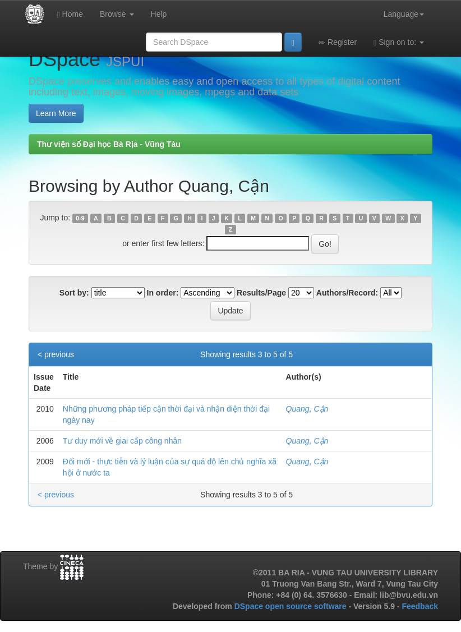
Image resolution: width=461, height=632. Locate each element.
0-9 (80, 218)
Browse (117, 14)
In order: (163, 292)
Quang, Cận (307, 408)
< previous (56, 354)
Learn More (56, 113)
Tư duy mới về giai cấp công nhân (122, 440)
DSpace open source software (291, 606)
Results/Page (261, 292)
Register (338, 42)
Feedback (420, 606)
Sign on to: (399, 42)
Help (159, 14)
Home (70, 14)
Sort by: (74, 292)
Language (404, 14)
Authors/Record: (347, 292)
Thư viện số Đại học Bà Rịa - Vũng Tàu (109, 144)
